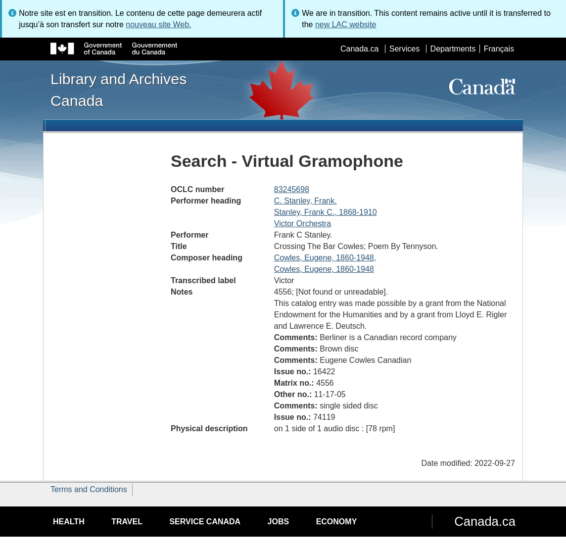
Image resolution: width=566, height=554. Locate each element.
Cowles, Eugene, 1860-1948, (325, 257)
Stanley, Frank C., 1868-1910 (325, 212)
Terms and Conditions (88, 489)
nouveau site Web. (158, 24)
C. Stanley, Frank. (305, 201)
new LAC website (346, 24)
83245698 (291, 189)
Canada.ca (359, 49)
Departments (453, 49)
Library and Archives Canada (118, 89)
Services (404, 49)
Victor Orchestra (302, 223)
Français (499, 49)
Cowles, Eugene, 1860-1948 (324, 269)
